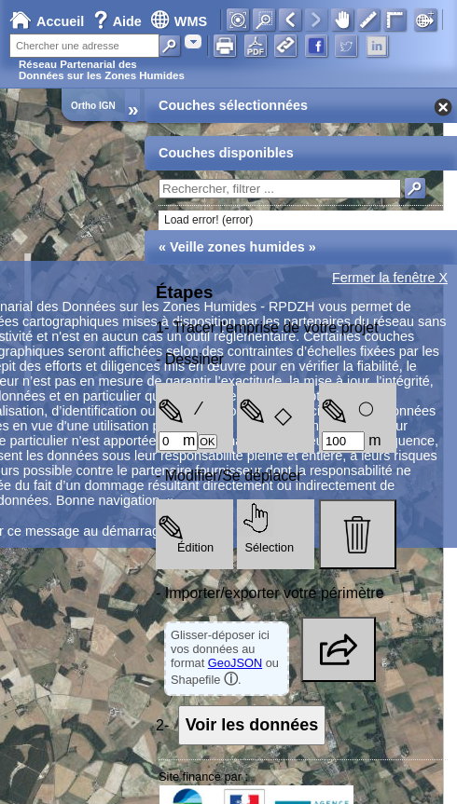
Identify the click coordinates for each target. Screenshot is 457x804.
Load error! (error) (208, 219)
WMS (178, 21)
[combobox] (193, 41)
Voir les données (252, 724)
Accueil (46, 21)
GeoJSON (235, 663)
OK (207, 441)
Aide (119, 21)
